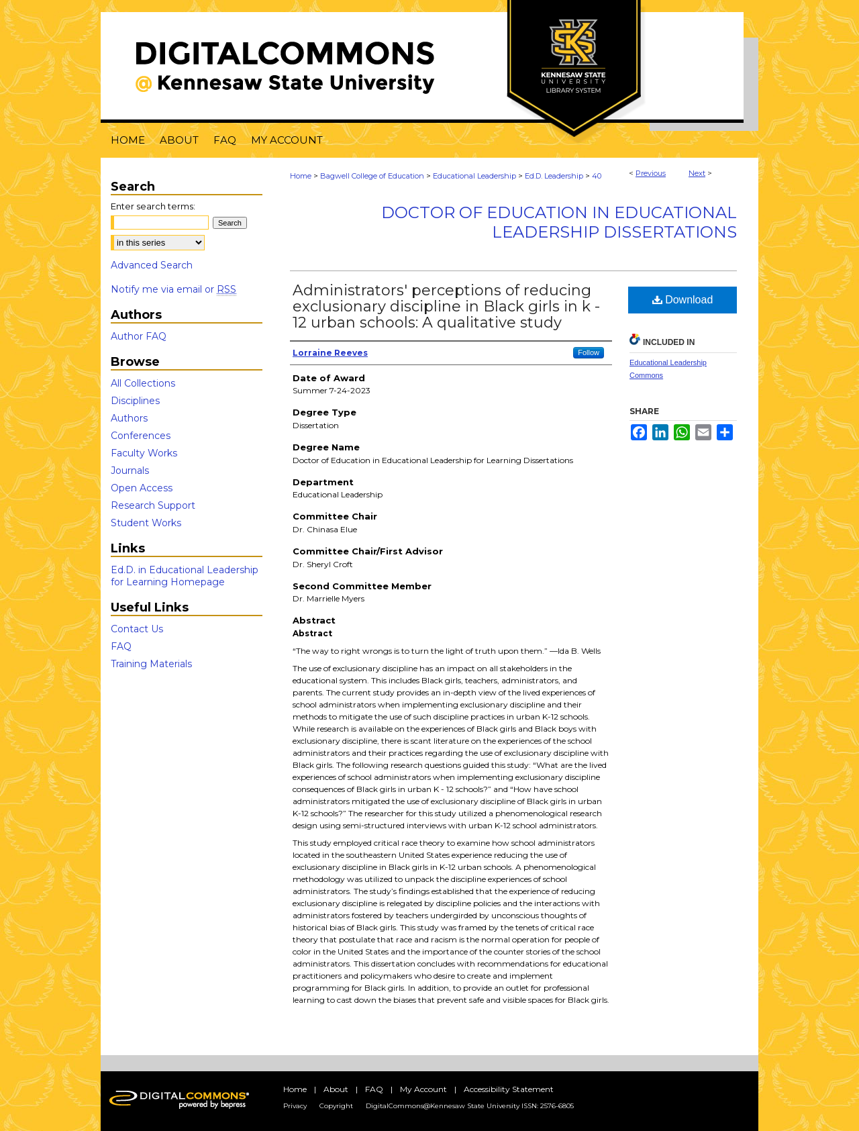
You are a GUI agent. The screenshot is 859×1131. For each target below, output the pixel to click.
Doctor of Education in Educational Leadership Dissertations (559, 222)
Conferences (140, 436)
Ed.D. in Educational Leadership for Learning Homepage (184, 576)
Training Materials (151, 664)
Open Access (141, 488)
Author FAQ (138, 336)
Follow (588, 352)
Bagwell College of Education (372, 176)
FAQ (121, 646)
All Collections (143, 383)
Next (697, 173)
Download (682, 299)
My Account (423, 1089)
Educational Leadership (474, 176)
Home (300, 176)
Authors (129, 418)
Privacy (295, 1105)
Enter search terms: (153, 206)
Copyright (336, 1105)
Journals (130, 470)
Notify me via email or (173, 289)
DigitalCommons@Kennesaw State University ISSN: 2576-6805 (470, 1105)
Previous (651, 173)
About (335, 1089)
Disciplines (135, 401)
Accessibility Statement (509, 1089)
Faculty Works (144, 453)
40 (596, 176)
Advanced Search (152, 265)
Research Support (153, 505)
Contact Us (137, 629)
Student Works (146, 523)
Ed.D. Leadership (554, 176)
